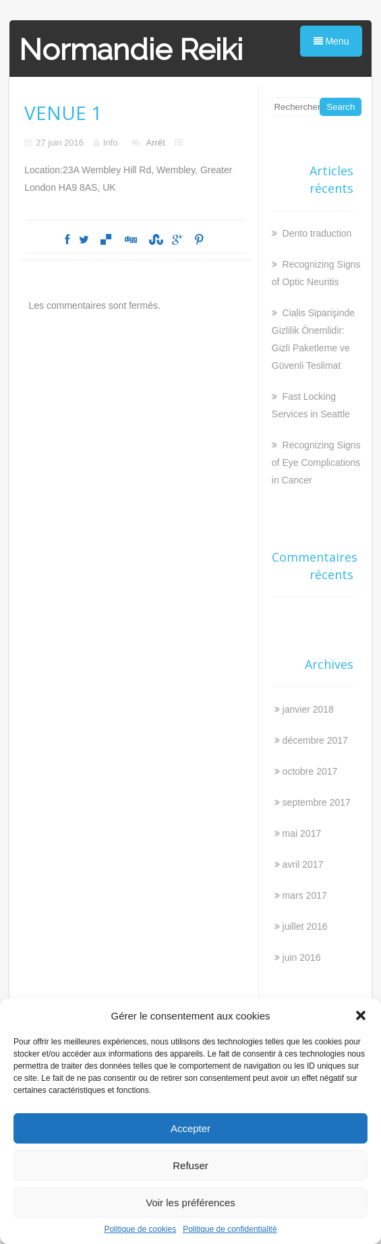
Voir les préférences (190, 1202)
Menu (331, 41)
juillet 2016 (305, 926)
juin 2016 (302, 957)
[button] (361, 1015)
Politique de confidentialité (229, 1229)
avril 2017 (303, 864)
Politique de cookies (140, 1229)
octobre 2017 (310, 771)
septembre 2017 (317, 802)
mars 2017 (305, 895)
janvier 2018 (308, 709)
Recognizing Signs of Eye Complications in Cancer (316, 462)
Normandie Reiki (131, 49)
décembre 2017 (315, 740)
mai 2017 (302, 833)
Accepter (190, 1128)
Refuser (190, 1165)
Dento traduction (316, 233)
